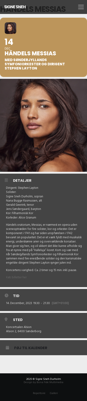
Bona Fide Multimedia (50, 382)
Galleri (54, 393)
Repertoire (39, 393)
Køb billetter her (16, 277)
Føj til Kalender (30, 348)
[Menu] (80, 7)
